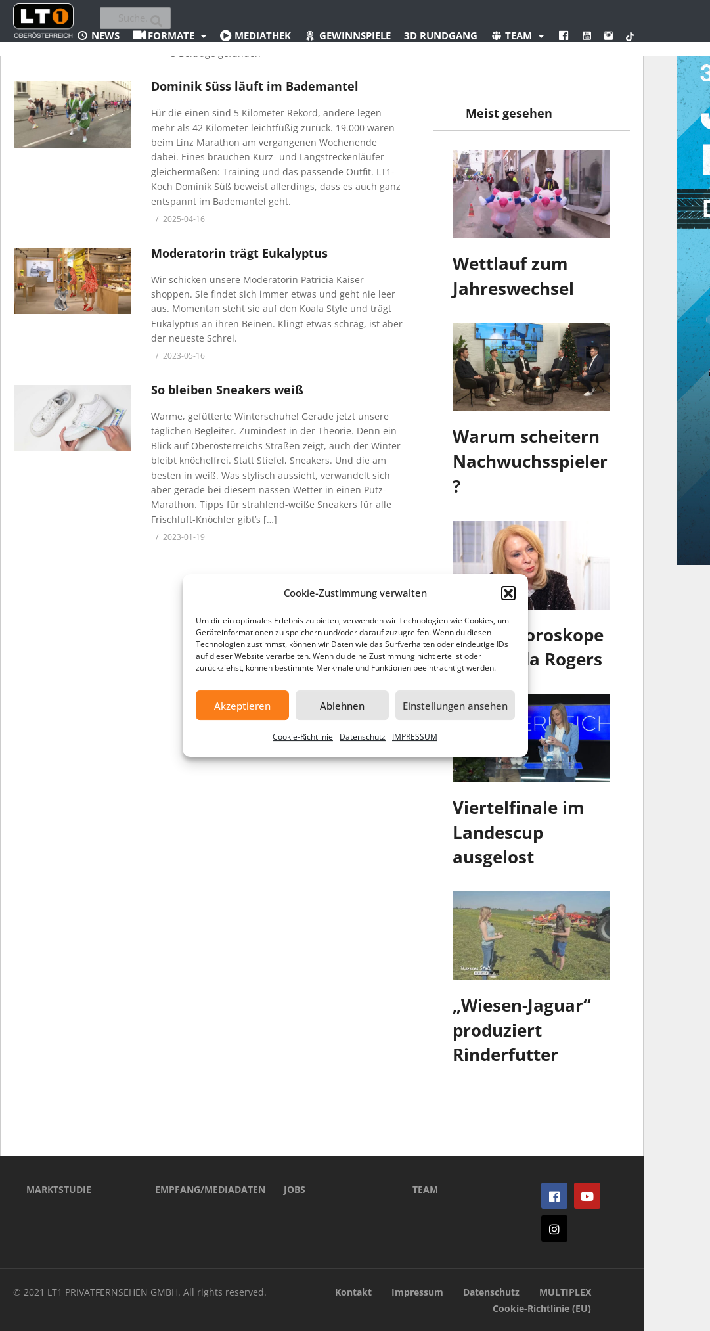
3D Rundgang (440, 35)
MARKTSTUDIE (58, 1189)
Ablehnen (342, 705)
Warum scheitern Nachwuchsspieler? (530, 460)
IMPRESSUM (414, 736)
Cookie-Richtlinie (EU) (542, 1308)
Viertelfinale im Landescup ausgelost (519, 832)
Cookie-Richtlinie (303, 736)
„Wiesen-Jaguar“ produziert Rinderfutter (522, 1029)
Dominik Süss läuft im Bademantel (255, 86)
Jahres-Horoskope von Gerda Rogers (528, 647)
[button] (508, 593)
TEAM (425, 1189)
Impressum (417, 1292)
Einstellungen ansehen (455, 705)
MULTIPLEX (565, 1292)
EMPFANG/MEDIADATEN (199, 1189)
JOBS (294, 1189)
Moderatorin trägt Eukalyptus (239, 253)
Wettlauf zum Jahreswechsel (513, 276)
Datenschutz (363, 736)
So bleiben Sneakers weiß (227, 389)
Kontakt (353, 1292)
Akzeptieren (242, 705)
